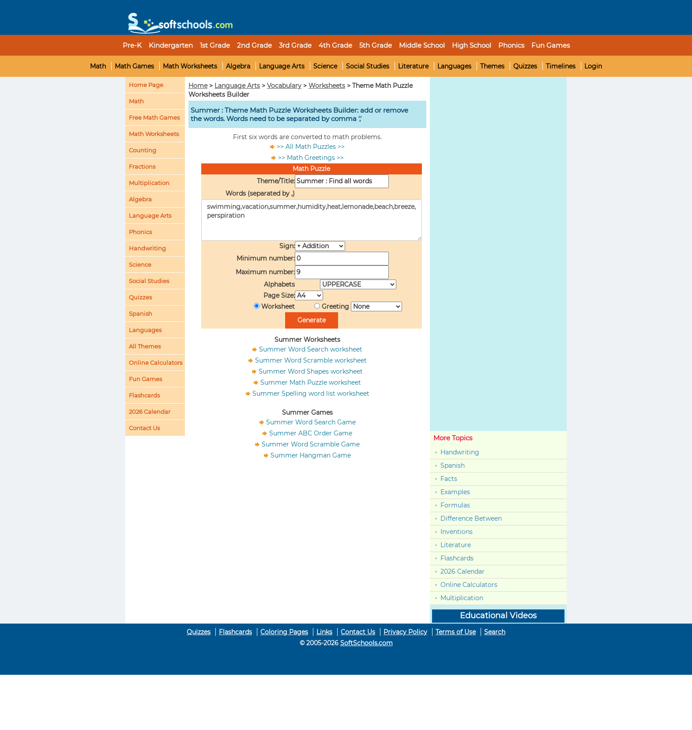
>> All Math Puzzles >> (311, 147)
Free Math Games (154, 117)
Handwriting (147, 248)
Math (98, 66)
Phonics (140, 231)
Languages (454, 66)
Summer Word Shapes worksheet (311, 371)
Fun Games (550, 45)
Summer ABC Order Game (310, 433)
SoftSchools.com (366, 643)
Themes (492, 66)
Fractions (142, 166)
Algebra (238, 66)
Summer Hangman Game (311, 455)
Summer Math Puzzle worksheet (310, 382)
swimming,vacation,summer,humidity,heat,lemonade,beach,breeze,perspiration (311, 220)
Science (325, 66)
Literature (413, 66)
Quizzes (525, 66)
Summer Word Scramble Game (311, 444)
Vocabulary (284, 86)
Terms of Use (456, 632)
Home (197, 86)
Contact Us (358, 632)
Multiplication (149, 182)
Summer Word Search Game (311, 422)
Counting (142, 150)
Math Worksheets (190, 66)
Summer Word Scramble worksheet (311, 360)
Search (494, 632)
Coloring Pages (284, 632)
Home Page (146, 84)
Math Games (134, 66)
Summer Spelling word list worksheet (310, 393)
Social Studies (367, 66)
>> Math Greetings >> (311, 158)
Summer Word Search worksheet (310, 349)
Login (593, 66)
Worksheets (326, 86)
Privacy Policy (405, 632)
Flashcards (457, 558)
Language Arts (282, 66)
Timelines (560, 66)
